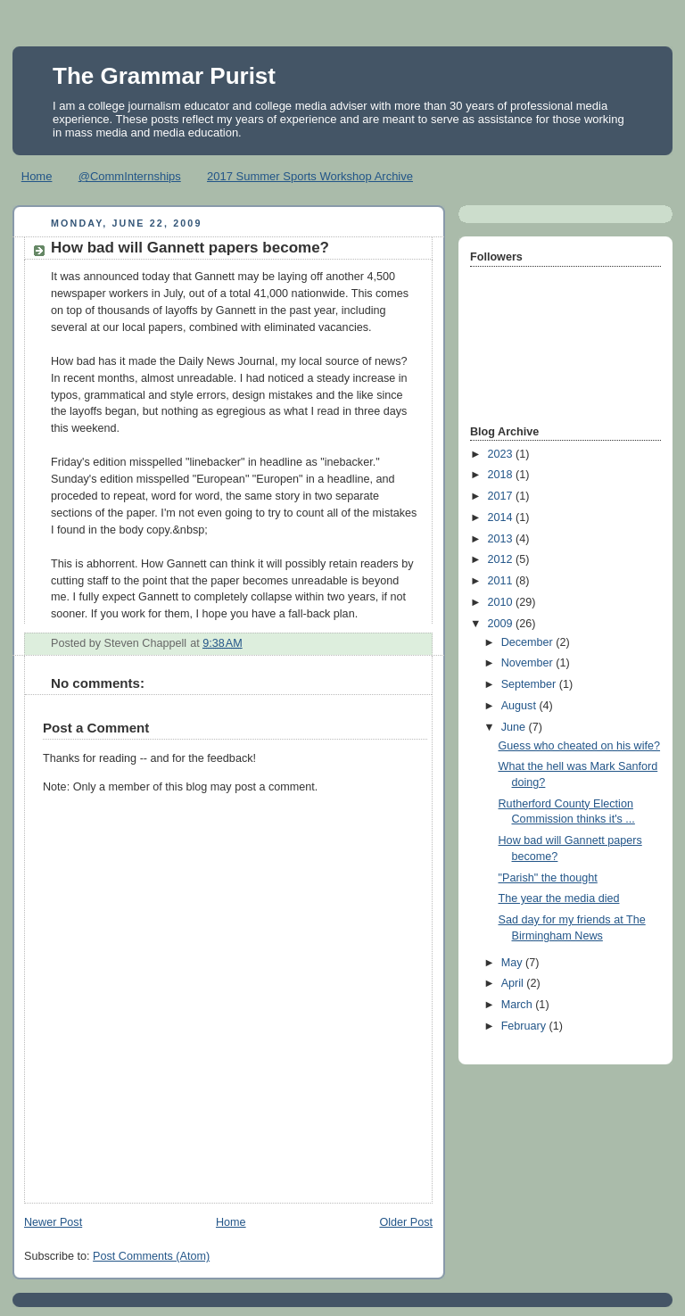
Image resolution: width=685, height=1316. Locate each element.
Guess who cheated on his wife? (580, 746)
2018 (502, 474)
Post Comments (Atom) (151, 1256)
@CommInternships (129, 176)
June (515, 727)
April (514, 983)
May (513, 962)
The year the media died (559, 898)
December (529, 642)
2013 (502, 539)
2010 (502, 602)
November (529, 663)
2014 (502, 517)
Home (37, 176)
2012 (502, 559)
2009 (502, 623)
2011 (502, 581)
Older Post (406, 1222)
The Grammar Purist (164, 75)
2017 (502, 496)
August (520, 705)
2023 (502, 454)
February (525, 1026)
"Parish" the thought (548, 878)
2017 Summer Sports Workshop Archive (310, 176)
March (518, 1004)
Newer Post (53, 1222)
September (530, 684)
